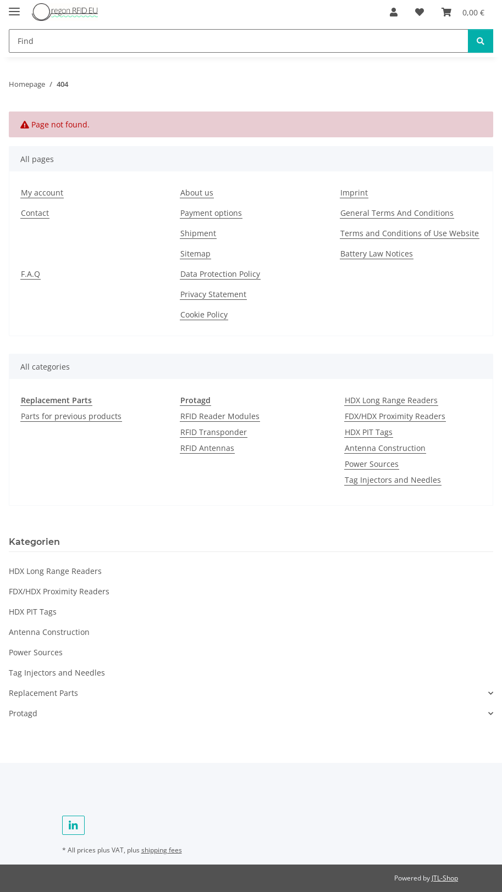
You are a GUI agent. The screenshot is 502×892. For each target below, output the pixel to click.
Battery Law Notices (376, 253)
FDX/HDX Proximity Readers (395, 416)
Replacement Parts (43, 693)
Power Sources (372, 464)
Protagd (23, 713)
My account (42, 192)
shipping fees (161, 850)
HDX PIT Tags (369, 432)
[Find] (238, 41)
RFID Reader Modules (220, 416)
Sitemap (195, 253)
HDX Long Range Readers (391, 400)
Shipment (198, 233)
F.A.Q (30, 274)
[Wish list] (419, 12)
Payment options (211, 213)
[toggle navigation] (14, 7)
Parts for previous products (71, 416)
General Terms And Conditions (397, 213)
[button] (393, 12)
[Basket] (463, 12)
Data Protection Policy (220, 274)
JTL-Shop (445, 878)
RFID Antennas (207, 448)
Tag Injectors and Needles (393, 480)
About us (196, 192)
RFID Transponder (213, 432)
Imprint (354, 192)
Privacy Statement (213, 294)
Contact (35, 213)
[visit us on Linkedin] (73, 825)
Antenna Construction (385, 448)
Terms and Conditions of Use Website (409, 233)
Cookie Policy (204, 314)
